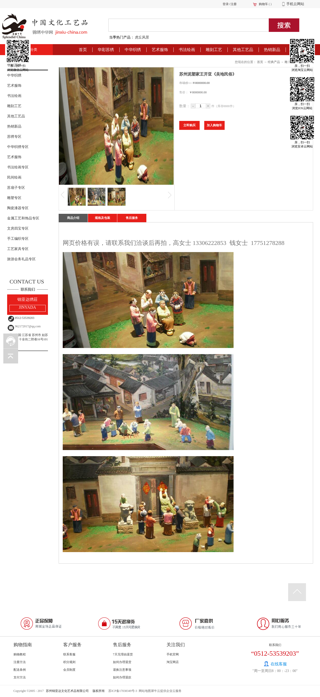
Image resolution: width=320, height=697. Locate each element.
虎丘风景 (142, 37)
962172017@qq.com (28, 326)
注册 (234, 4)
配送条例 (20, 669)
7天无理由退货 (123, 654)
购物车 (263, 4)
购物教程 (20, 654)
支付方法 (20, 677)
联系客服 (69, 654)
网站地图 (144, 691)
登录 (226, 4)
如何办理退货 (122, 662)
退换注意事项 (122, 669)
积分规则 (69, 662)
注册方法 (20, 662)
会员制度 (69, 669)
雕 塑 (288, 62)
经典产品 (274, 62)
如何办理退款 (122, 677)
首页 (83, 49)
